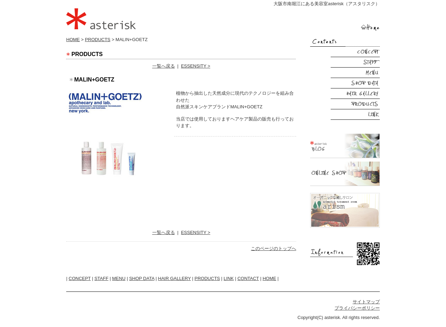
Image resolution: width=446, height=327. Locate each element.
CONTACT (248, 278)
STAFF (101, 278)
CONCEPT (80, 278)
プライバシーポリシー (357, 308)
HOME (73, 39)
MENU (118, 278)
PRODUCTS (97, 39)
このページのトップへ (273, 248)
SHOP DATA (141, 278)
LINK (229, 278)
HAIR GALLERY (174, 278)
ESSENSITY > (195, 66)
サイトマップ (366, 301)
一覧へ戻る (163, 66)
